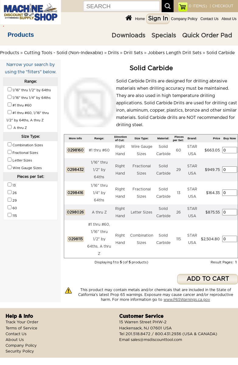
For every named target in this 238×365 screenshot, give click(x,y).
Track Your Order (21, 322)
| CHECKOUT (221, 6)
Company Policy (184, 19)
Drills (113, 53)
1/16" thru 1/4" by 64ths (99, 193)
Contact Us (209, 19)
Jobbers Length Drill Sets (175, 53)
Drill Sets (133, 53)
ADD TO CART (208, 279)
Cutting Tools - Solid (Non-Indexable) (63, 53)
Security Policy (19, 351)
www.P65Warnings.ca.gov (187, 299)
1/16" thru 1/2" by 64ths (99, 170)
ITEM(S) (198, 6)
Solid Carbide (220, 53)
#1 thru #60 (99, 150)
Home (140, 19)
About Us (229, 19)
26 (178, 212)
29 (178, 170)
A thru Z (99, 212)
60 (178, 150)
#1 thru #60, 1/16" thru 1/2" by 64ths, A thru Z (99, 239)
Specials (163, 36)
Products (21, 34)
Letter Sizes (141, 212)
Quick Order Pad (207, 36)
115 (178, 239)
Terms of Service (21, 328)
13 (178, 193)
